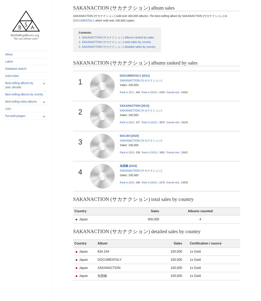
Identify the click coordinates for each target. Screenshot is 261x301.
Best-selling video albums (21, 101)
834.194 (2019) (129, 135)
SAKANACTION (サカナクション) (141, 80)
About (9, 54)
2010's (150, 92)
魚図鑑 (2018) (128, 165)
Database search (15, 68)
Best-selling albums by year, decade (19, 85)
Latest (9, 61)
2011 (127, 92)
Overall (172, 92)
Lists (8, 108)
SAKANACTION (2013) (134, 105)
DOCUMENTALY (83, 20)
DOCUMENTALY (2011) (135, 75)
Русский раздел (15, 115)
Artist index (12, 75)
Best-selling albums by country (24, 94)
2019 (127, 152)
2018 (127, 182)
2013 (127, 122)
